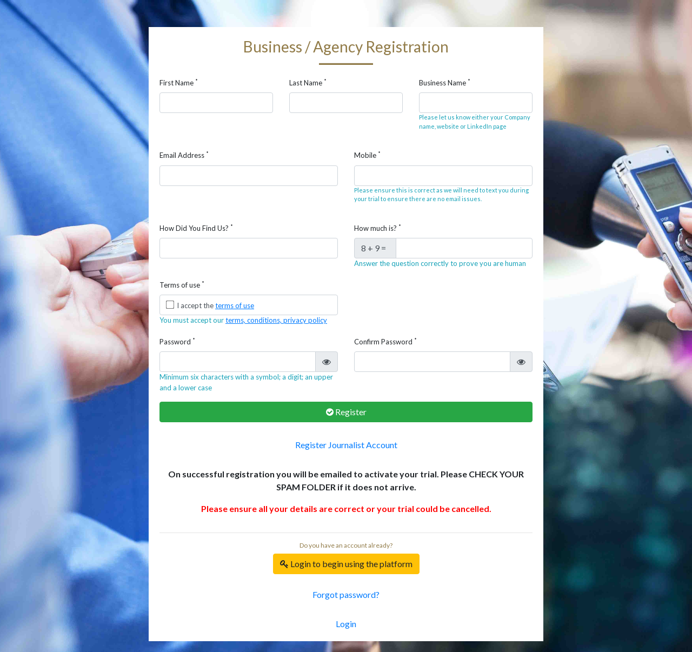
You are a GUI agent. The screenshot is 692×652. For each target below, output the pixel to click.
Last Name (308, 82)
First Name (178, 82)
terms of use (234, 305)
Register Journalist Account (346, 445)
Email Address (184, 154)
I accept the (214, 305)
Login (346, 623)
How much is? (377, 227)
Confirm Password (385, 341)
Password (177, 341)
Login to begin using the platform (346, 563)
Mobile (367, 154)
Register (346, 412)
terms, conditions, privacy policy (276, 320)
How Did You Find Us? (196, 227)
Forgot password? (346, 594)
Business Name (444, 82)
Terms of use (181, 284)
